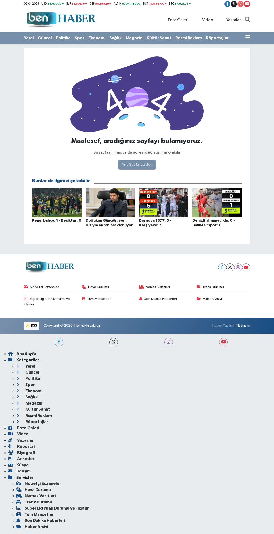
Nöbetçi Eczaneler (41, 287)
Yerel (29, 38)
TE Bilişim (243, 325)
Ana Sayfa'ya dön (137, 165)
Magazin (134, 38)
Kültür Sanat (159, 38)
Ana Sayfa (22, 354)
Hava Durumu (95, 287)
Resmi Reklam (188, 38)
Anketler (21, 459)
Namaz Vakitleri (154, 287)
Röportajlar (217, 38)
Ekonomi (96, 38)
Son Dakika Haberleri (158, 299)
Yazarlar (231, 19)
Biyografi (21, 453)
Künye (18, 465)
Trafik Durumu (210, 287)
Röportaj (21, 446)
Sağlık (115, 38)
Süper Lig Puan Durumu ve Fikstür (47, 301)
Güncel (45, 38)
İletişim (19, 471)
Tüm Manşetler (96, 299)
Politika (63, 38)
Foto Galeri (175, 19)
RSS (31, 325)
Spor (79, 38)
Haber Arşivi (209, 299)
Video (205, 19)
